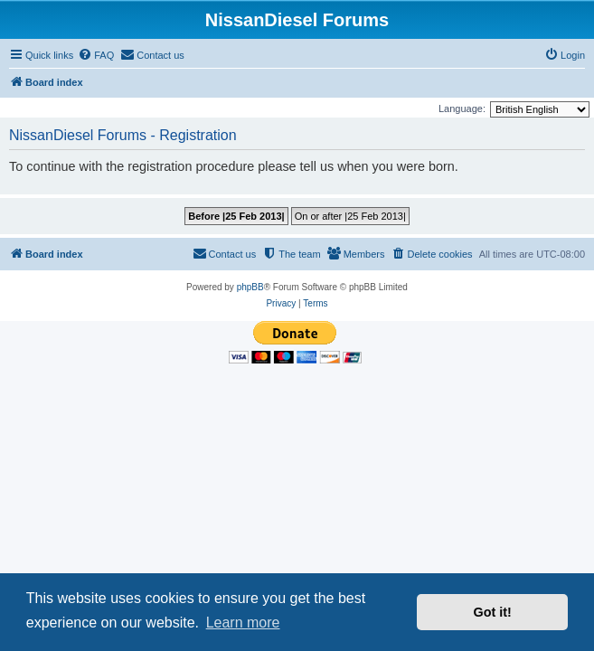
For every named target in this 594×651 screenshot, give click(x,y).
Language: (462, 108)
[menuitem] (96, 55)
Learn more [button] (243, 622)
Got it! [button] (493, 612)
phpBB (250, 287)
